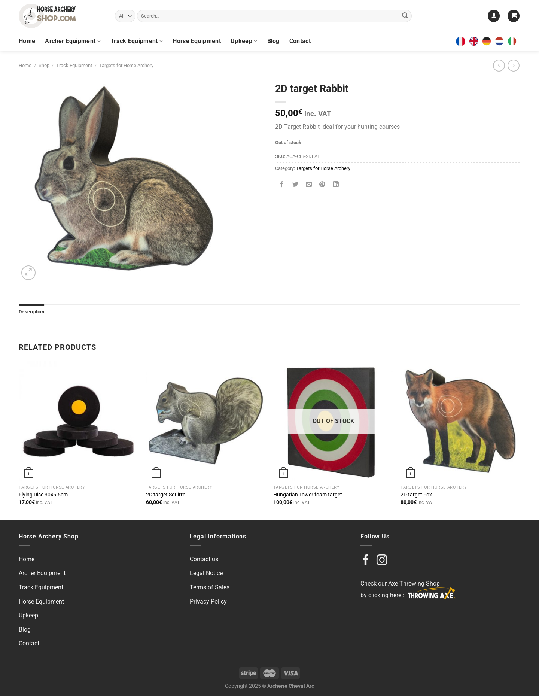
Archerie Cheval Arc (290, 686)
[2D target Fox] (460, 421)
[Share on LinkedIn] (336, 185)
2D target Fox (416, 495)
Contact (300, 41)
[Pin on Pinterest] (322, 185)
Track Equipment (136, 41)
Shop (44, 65)
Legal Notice (206, 573)
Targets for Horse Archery (126, 65)
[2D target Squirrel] (206, 421)
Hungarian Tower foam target (307, 495)
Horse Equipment (197, 41)
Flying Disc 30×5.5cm (43, 495)
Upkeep (244, 41)
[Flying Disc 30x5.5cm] (78, 421)
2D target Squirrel (166, 495)
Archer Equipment (73, 41)
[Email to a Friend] (309, 185)
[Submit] (405, 16)
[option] (488, 41)
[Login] (494, 16)
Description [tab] (31, 311)
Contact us (204, 559)
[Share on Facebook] (282, 185)
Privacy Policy (208, 601)
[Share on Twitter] (295, 185)
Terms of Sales (209, 587)
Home (27, 41)
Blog (273, 41)
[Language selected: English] (494, 41)
